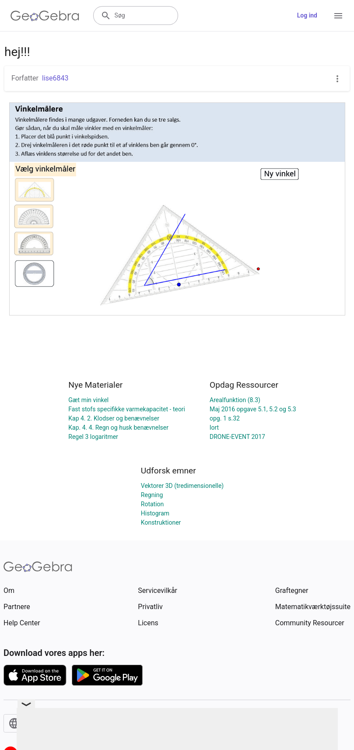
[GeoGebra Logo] (45, 16)
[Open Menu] (338, 16)
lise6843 (55, 78)
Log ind (307, 15)
